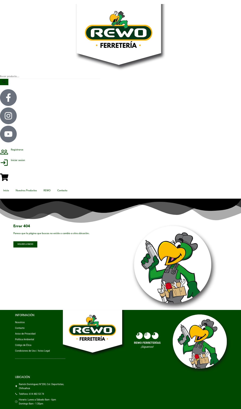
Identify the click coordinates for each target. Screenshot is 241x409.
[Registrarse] (4, 153)
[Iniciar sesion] (4, 163)
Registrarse (17, 150)
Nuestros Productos (26, 190)
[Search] (4, 82)
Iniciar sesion (18, 160)
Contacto (62, 190)
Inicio (6, 190)
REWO (47, 190)
